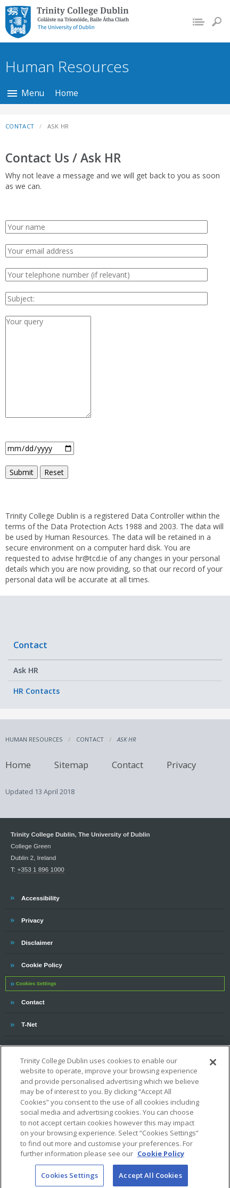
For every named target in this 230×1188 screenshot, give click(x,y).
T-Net (30, 1023)
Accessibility (40, 896)
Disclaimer (37, 941)
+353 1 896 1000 (40, 869)
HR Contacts (36, 691)
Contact (30, 645)
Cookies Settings (36, 983)
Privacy (181, 765)
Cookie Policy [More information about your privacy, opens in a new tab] (160, 1160)
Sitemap (71, 765)
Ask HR (25, 670)
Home (66, 93)
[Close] (213, 1068)
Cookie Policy (41, 963)
